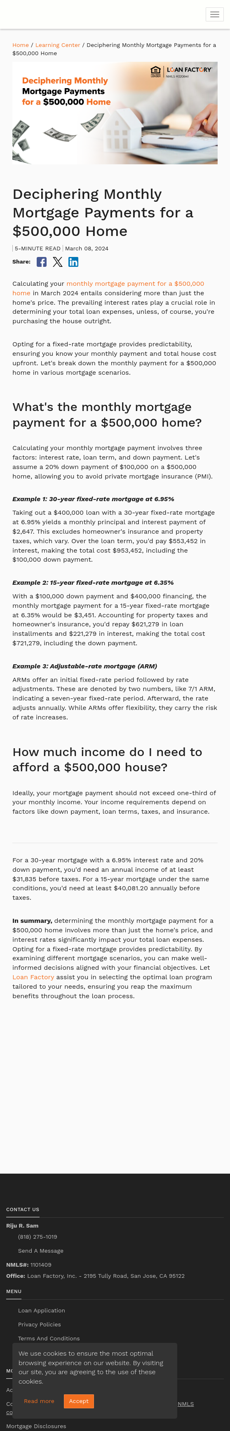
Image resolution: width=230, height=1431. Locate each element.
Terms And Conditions (48, 1338)
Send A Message (39, 1250)
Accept (79, 1401)
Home (20, 45)
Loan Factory (33, 977)
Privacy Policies (38, 1324)
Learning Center (57, 45)
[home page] (55, 14)
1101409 (29, 1264)
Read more (39, 1401)
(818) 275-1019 (36, 1236)
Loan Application (40, 1310)
